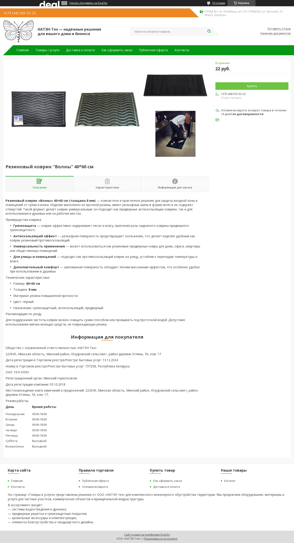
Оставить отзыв (279, 28)
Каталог (230, 481)
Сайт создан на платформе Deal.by (147, 535)
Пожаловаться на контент (161, 539)
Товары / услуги (47, 50)
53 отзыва (218, 3)
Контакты (181, 50)
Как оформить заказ (116, 50)
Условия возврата (95, 487)
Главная (22, 50)
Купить (252, 86)
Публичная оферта (153, 50)
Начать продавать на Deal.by (88, 3)
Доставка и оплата (80, 50)
